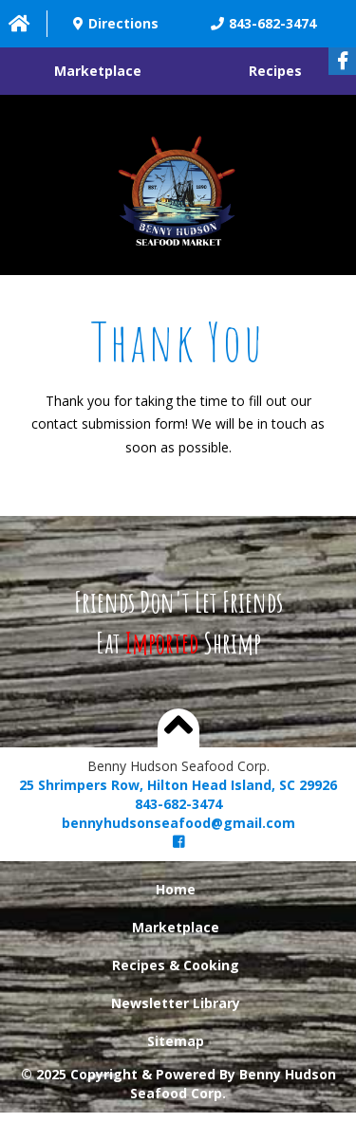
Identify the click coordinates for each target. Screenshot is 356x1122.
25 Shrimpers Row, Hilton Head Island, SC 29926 (178, 785)
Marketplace (97, 71)
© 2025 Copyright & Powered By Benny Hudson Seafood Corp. (178, 1083)
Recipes (275, 71)
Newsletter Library (175, 1003)
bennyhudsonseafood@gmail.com (178, 823)
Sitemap (175, 1041)
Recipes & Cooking (175, 965)
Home (176, 889)
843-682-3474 (178, 804)
